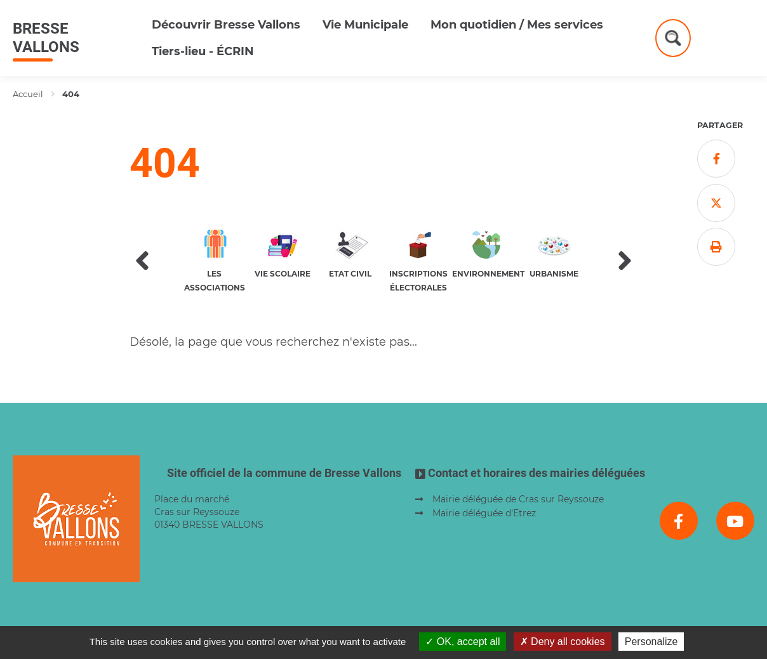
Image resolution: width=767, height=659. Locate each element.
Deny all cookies (562, 641)
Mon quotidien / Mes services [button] (516, 25)
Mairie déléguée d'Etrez (484, 513)
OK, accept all (462, 641)
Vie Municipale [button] (365, 25)
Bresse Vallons (46, 38)
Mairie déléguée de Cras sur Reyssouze (518, 499)
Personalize (651, 641)
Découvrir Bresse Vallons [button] (226, 25)
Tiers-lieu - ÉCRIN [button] (203, 51)
